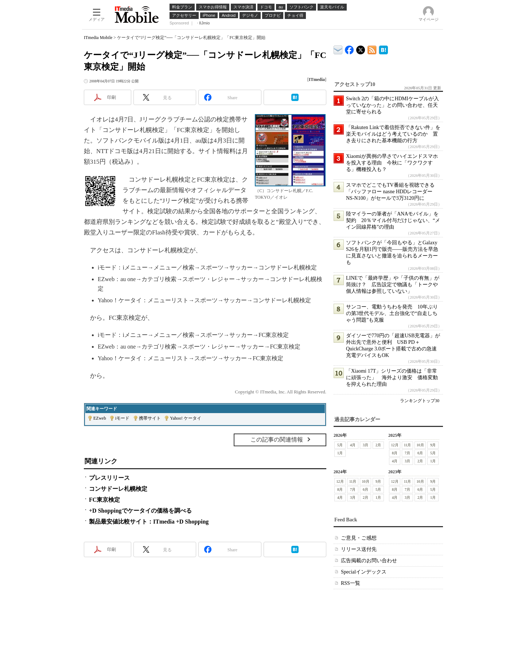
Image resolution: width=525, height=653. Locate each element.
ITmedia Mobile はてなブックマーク (383, 49)
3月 (365, 445)
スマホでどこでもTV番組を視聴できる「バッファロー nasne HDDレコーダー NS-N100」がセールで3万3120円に (390, 191)
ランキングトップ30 (419, 400)
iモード (122, 418)
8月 (394, 453)
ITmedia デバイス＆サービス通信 (338, 49)
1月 (340, 453)
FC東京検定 (104, 500)
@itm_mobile (360, 48)
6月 (420, 453)
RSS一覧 (350, 583)
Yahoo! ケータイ (185, 418)
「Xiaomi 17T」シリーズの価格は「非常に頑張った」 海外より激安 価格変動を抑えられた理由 (392, 377)
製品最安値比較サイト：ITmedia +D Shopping (149, 521)
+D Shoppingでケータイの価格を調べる (140, 511)
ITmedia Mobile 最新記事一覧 (372, 49)
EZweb (99, 418)
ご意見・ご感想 (359, 538)
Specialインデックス (363, 572)
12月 (394, 445)
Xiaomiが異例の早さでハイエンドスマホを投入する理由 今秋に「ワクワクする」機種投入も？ (392, 162)
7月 (407, 453)
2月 (378, 445)
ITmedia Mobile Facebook (349, 48)
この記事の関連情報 (276, 439)
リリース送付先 (359, 549)
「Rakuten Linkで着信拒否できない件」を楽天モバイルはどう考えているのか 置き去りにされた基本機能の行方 (393, 134)
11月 (407, 445)
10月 (420, 445)
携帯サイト (150, 418)
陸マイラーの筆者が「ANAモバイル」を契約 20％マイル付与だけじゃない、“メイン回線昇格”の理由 (393, 220)
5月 (340, 445)
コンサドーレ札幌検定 (118, 489)
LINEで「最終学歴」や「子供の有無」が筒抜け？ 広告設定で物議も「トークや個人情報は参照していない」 (392, 284)
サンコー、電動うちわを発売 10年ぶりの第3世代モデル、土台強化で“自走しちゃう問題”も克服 (392, 313)
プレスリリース (109, 478)
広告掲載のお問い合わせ (369, 560)
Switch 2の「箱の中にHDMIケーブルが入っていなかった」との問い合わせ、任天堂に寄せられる (392, 105)
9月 (433, 445)
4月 (352, 445)
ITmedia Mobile (98, 37)
